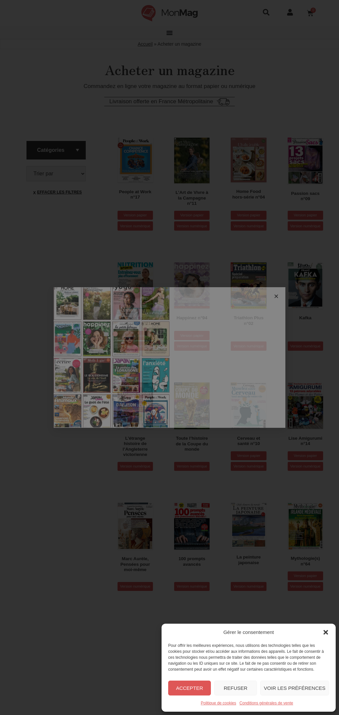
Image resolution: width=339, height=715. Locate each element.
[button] (325, 632)
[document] (169, 357)
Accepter (189, 688)
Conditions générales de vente (266, 703)
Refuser (236, 688)
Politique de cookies (218, 703)
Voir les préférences (294, 688)
